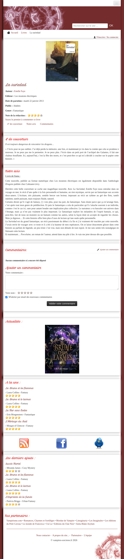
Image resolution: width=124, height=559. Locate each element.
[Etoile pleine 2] (32, 115)
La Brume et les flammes (19, 388)
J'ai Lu (49, 524)
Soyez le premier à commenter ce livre (22, 119)
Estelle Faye (19, 91)
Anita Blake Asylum (85, 524)
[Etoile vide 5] (41, 115)
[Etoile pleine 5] (19, 395)
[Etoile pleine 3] (35, 115)
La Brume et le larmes (18, 399)
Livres (24, 32)
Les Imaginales (96, 520)
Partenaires (76, 535)
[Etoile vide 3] (25, 292)
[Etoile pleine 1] (29, 115)
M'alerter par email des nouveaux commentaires (28, 297)
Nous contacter (43, 535)
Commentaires (46, 124)
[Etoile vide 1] (18, 292)
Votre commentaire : (14, 272)
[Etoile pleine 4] (38, 115)
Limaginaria (81, 520)
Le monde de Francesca (33, 524)
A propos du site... (60, 535)
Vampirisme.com (14, 520)
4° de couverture (14, 124)
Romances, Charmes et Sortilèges (39, 520)
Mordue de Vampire (65, 520)
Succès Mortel (13, 464)
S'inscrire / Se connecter (106, 37)
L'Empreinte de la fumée (18, 497)
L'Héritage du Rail (16, 421)
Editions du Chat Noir (64, 524)
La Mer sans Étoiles (16, 410)
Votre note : (10, 293)
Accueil (14, 32)
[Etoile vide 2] (22, 292)
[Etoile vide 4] (28, 292)
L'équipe (88, 535)
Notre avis (31, 124)
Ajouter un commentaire (108, 249)
